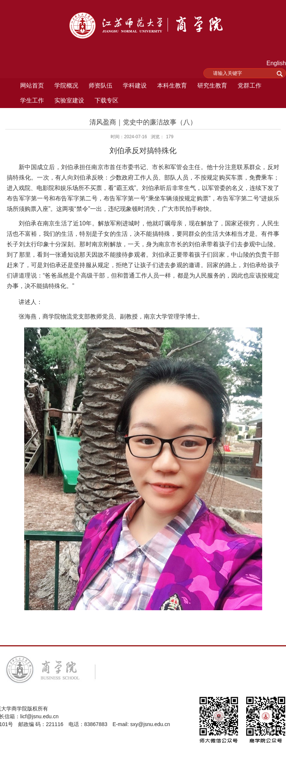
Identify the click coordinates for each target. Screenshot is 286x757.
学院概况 (66, 85)
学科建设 (135, 85)
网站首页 (32, 85)
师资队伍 (100, 85)
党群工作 (249, 85)
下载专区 (106, 100)
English (276, 63)
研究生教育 (212, 85)
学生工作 (32, 100)
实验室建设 (69, 100)
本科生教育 (172, 85)
